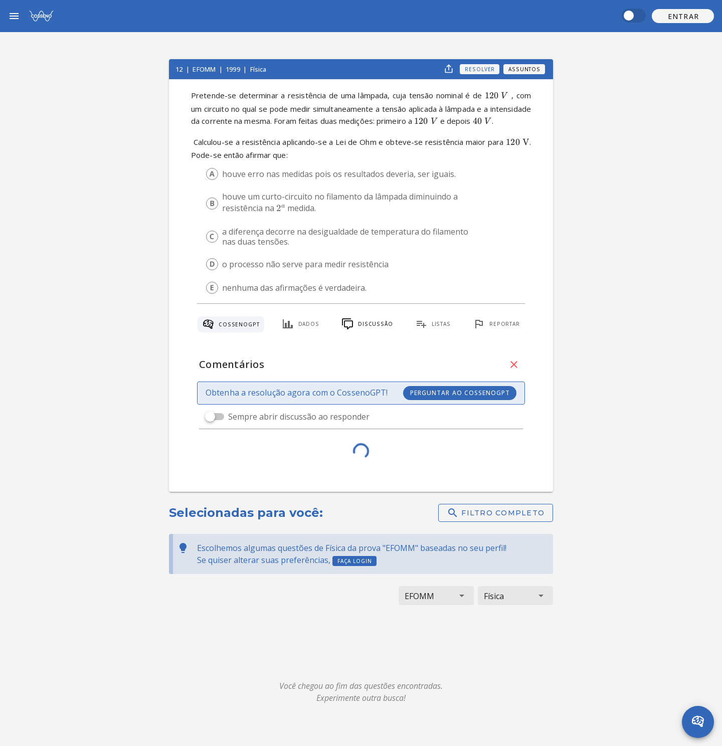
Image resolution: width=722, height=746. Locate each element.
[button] (683, 16)
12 (179, 69)
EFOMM (205, 69)
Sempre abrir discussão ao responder (299, 417)
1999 (234, 69)
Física (258, 69)
